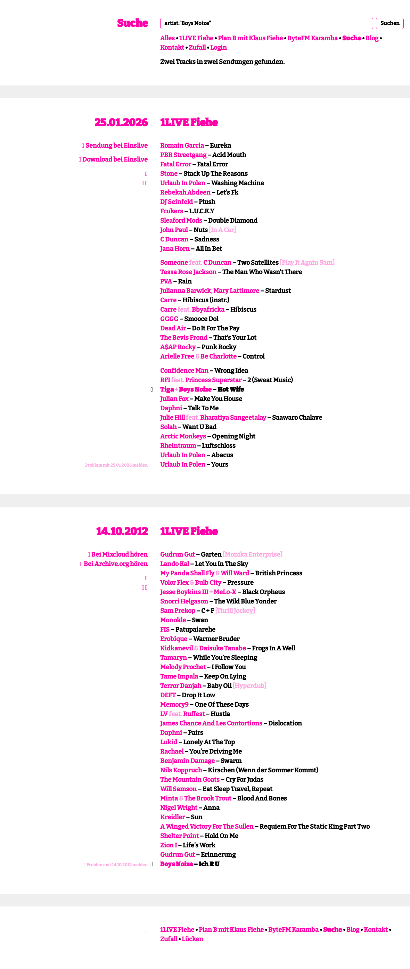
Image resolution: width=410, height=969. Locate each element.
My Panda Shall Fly (187, 573)
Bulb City (208, 582)
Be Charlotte (218, 356)
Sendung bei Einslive (115, 145)
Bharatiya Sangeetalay (233, 417)
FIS (165, 629)
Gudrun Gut (177, 554)
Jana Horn (175, 249)
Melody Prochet (183, 667)
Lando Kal (174, 564)
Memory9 (174, 704)
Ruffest (194, 714)
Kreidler (172, 817)
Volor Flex (174, 582)
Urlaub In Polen (182, 183)
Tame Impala (179, 676)
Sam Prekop (177, 611)
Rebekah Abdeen (185, 192)
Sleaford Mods (181, 220)
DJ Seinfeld (176, 202)
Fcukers (171, 211)
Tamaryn (173, 658)
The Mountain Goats (190, 779)
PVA (166, 281)
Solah (168, 427)
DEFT (168, 695)
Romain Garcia (182, 145)
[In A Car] (222, 230)
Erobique (173, 639)
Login (218, 47)
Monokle (173, 620)
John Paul (174, 230)
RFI (165, 380)
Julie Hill (172, 417)
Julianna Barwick (185, 291)
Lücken (192, 939)
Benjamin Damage (187, 761)
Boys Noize (195, 389)
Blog (372, 38)
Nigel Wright (178, 808)
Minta (169, 798)
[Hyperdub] (249, 686)
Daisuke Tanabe (222, 648)
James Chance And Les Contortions (211, 723)
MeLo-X (225, 592)
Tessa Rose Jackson (188, 272)
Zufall (197, 47)
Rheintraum (178, 446)
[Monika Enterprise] (252, 554)
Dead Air (173, 328)
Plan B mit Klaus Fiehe (250, 38)
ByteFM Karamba (312, 38)
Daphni (171, 408)
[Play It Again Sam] (307, 262)
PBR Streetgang (183, 155)
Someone (174, 262)
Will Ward (235, 573)
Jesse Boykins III (184, 592)
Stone (169, 174)
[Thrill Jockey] (235, 611)
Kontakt (172, 47)
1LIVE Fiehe (196, 38)
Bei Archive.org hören (114, 564)
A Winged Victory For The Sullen (207, 826)
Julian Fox (174, 399)
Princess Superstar (213, 380)
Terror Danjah (180, 686)
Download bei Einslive (113, 159)
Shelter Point (179, 836)
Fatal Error (175, 164)
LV (164, 714)
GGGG (169, 319)
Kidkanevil (176, 648)
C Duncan (174, 239)
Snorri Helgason (184, 601)
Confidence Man (184, 371)
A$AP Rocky (178, 347)
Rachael (171, 751)
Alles (167, 38)
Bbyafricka (208, 309)
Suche (132, 23)
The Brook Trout (207, 798)
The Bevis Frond (183, 338)
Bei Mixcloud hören (118, 554)
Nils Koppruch (181, 770)
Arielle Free (177, 356)
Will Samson (178, 789)
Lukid (168, 742)
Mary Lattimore (236, 291)
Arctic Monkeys (183, 436)
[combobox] (267, 23)
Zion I (168, 845)
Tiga (167, 389)
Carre (168, 300)
